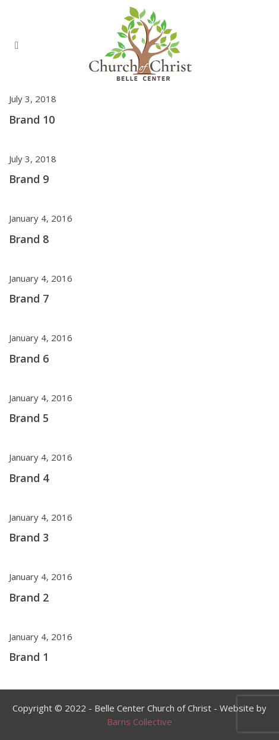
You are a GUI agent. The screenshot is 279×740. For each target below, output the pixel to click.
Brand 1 (29, 657)
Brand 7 (29, 298)
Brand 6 (29, 358)
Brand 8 (29, 239)
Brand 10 (32, 119)
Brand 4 (29, 478)
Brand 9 (29, 179)
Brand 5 (29, 418)
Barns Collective (139, 722)
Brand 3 (29, 537)
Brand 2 (29, 597)
